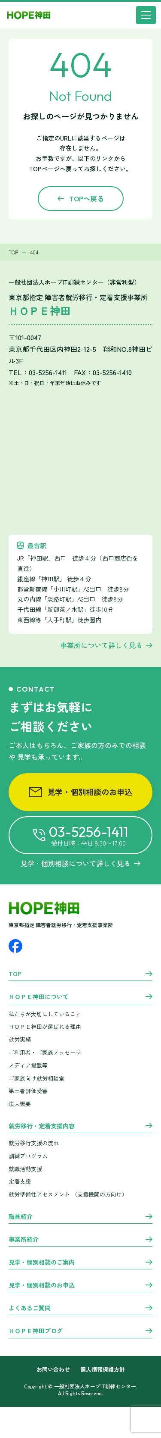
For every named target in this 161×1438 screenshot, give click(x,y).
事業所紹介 (24, 1240)
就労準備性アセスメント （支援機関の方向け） (68, 1194)
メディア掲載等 (28, 1065)
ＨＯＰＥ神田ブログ (36, 1331)
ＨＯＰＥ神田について (39, 997)
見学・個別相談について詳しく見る (80, 863)
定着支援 (20, 1181)
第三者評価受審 (28, 1091)
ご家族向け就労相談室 (36, 1078)
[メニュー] (146, 15)
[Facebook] (15, 946)
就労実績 (20, 1039)
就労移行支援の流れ (34, 1143)
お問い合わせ (53, 1369)
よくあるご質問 (30, 1308)
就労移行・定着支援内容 (42, 1126)
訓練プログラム (28, 1156)
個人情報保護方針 (102, 1369)
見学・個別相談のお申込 (80, 791)
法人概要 (20, 1104)
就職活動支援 (25, 1169)
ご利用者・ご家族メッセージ (45, 1052)
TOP (15, 974)
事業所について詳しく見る (101, 645)
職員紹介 (21, 1217)
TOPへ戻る (86, 198)
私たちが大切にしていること (45, 1014)
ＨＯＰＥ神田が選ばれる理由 (45, 1026)
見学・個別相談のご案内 (42, 1262)
